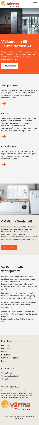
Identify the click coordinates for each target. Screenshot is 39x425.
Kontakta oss (9, 247)
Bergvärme (5, 355)
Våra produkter (10, 66)
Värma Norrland (7, 379)
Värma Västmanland (9, 376)
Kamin (3, 361)
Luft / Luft (5, 346)
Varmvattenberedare (9, 358)
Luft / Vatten (6, 349)
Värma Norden (7, 373)
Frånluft (4, 352)
